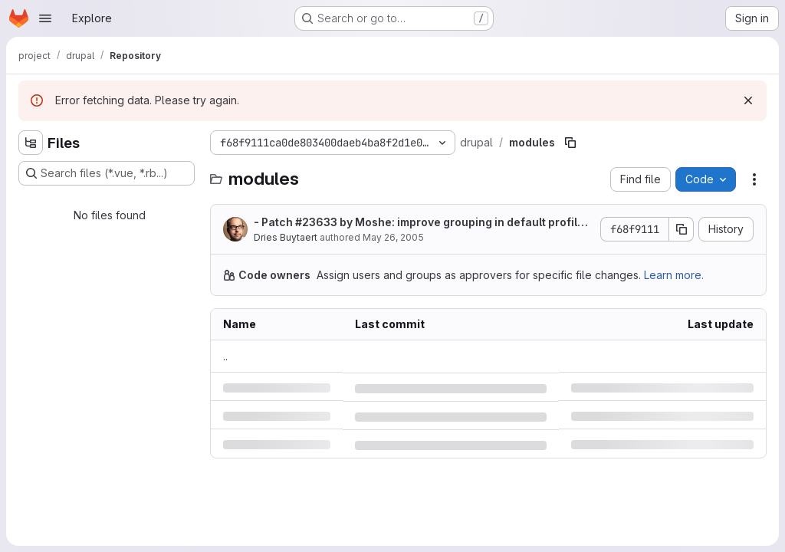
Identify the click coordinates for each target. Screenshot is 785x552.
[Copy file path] (570, 142)
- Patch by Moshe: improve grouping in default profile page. (419, 222)
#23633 (316, 221)
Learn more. (674, 274)
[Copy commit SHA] (681, 229)
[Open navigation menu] (45, 18)
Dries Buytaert (285, 237)
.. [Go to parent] (225, 356)
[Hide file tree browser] (30, 142)
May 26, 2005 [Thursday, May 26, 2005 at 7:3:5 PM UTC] (393, 237)
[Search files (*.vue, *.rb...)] (106, 173)
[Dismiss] (748, 100)
